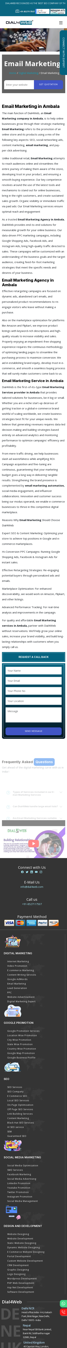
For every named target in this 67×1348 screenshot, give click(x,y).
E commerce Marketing (20, 970)
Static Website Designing (21, 1243)
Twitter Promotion (18, 1192)
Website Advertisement (21, 997)
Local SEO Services (18, 1100)
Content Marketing (18, 1118)
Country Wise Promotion (21, 1048)
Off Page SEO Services (20, 1109)
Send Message (33, 731)
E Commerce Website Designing (25, 1251)
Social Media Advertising (21, 1178)
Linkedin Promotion (18, 1183)
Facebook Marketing (19, 1174)
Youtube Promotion (18, 1187)
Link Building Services (20, 1113)
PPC (9, 992)
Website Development (20, 1238)
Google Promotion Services (23, 1030)
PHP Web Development (20, 1283)
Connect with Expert (63, 53)
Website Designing (18, 1234)
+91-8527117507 (32, 904)
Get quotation (48, 84)
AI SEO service (15, 1127)
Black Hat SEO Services (20, 1122)
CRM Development (18, 1265)
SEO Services (14, 1087)
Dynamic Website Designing (23, 1247)
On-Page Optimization (20, 1104)
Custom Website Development (25, 1260)
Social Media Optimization (22, 1165)
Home (12, 73)
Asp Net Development (20, 1287)
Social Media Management (22, 1201)
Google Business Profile (21, 1057)
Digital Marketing (28, 73)
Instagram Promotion (19, 1196)
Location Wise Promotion (22, 1035)
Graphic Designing (18, 1269)
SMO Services (15, 1169)
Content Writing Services (21, 974)
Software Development (20, 1291)
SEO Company (15, 1091)
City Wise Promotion (19, 1039)
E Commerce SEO (17, 1096)
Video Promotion (17, 965)
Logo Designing (16, 1274)
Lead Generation (17, 988)
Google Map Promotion (21, 1053)
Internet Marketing (18, 961)
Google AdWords (17, 979)
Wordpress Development (22, 1278)
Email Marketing (16, 983)
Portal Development (19, 1256)
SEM (9, 1131)
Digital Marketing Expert (21, 1001)
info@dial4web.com (32, 886)
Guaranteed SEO (16, 1136)
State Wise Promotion (20, 1044)
